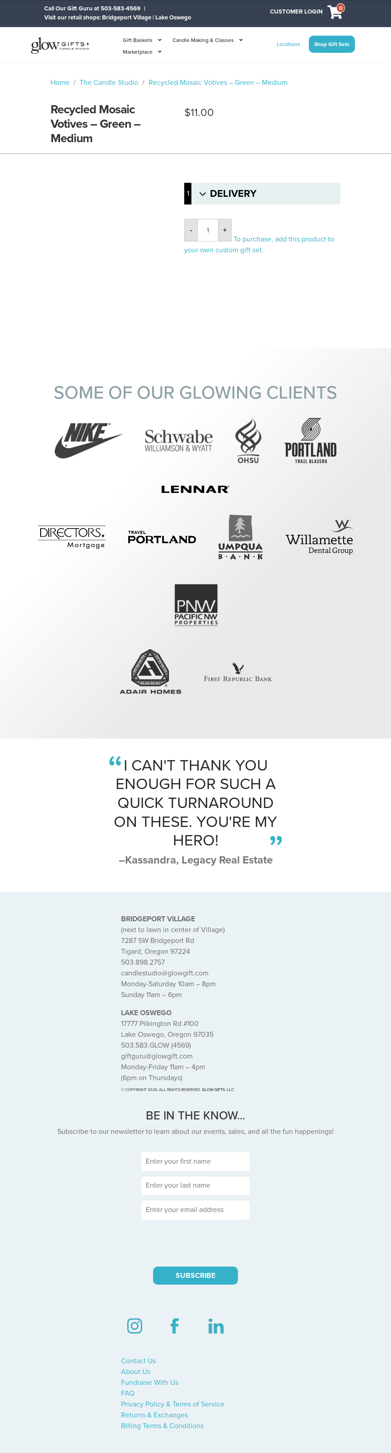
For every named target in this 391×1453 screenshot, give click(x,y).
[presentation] (195, 1241)
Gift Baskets (138, 40)
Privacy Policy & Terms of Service (172, 1404)
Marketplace (138, 52)
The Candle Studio (108, 82)
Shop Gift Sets (331, 44)
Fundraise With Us (149, 1382)
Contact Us (138, 1360)
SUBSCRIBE (195, 1275)
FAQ (128, 1393)
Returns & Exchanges (154, 1415)
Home (60, 82)
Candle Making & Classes (203, 40)
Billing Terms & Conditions (162, 1425)
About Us (135, 1371)
